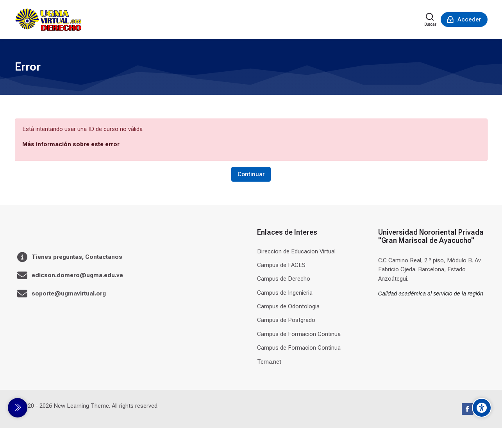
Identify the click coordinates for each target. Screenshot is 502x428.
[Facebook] (467, 409)
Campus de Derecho (283, 278)
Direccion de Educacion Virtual (296, 251)
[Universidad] (48, 19)
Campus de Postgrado (286, 320)
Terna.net (269, 361)
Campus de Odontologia (288, 306)
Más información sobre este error (71, 144)
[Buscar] (430, 19)
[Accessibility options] (481, 407)
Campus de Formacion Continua (299, 334)
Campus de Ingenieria (285, 292)
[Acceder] (464, 19)
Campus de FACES (281, 265)
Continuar (251, 174)
